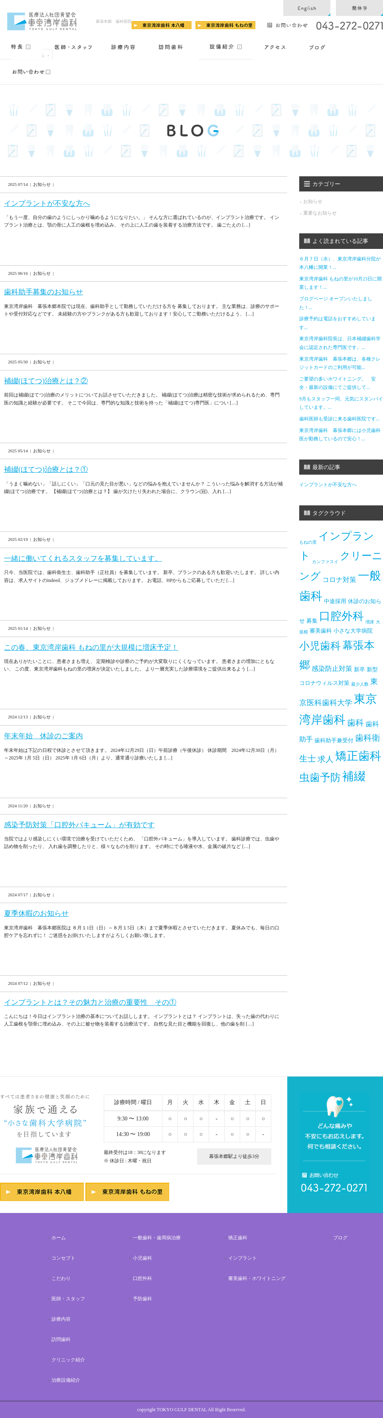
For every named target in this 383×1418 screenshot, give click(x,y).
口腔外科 (341, 616)
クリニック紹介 (68, 1360)
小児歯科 (320, 646)
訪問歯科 (61, 1339)
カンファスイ (325, 561)
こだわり (61, 1278)
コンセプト (63, 1258)
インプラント (242, 1258)
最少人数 (360, 684)
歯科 (355, 722)
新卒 (359, 670)
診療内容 (61, 1319)
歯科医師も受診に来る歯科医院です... (339, 419)
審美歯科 (321, 631)
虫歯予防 (320, 777)
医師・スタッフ (68, 1299)
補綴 (353, 776)
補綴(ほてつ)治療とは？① (46, 469)
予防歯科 (142, 1299)
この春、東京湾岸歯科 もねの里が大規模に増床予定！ (91, 647)
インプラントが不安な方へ (47, 203)
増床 (369, 622)
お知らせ (312, 201)
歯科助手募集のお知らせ (43, 292)
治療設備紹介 (65, 1380)
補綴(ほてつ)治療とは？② (46, 381)
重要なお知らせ (320, 213)
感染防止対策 (332, 669)
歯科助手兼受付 (333, 741)
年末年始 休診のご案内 (43, 736)
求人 (326, 759)
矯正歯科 (358, 756)
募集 (312, 621)
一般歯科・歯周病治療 (157, 1238)
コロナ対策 (339, 580)
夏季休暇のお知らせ (36, 913)
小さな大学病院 (353, 631)
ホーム (58, 1238)
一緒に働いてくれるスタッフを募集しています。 (83, 558)
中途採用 (335, 601)
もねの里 (308, 542)
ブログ (340, 1238)
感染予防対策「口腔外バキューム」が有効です (79, 825)
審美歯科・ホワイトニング (257, 1278)
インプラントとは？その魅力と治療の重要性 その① (90, 1002)
